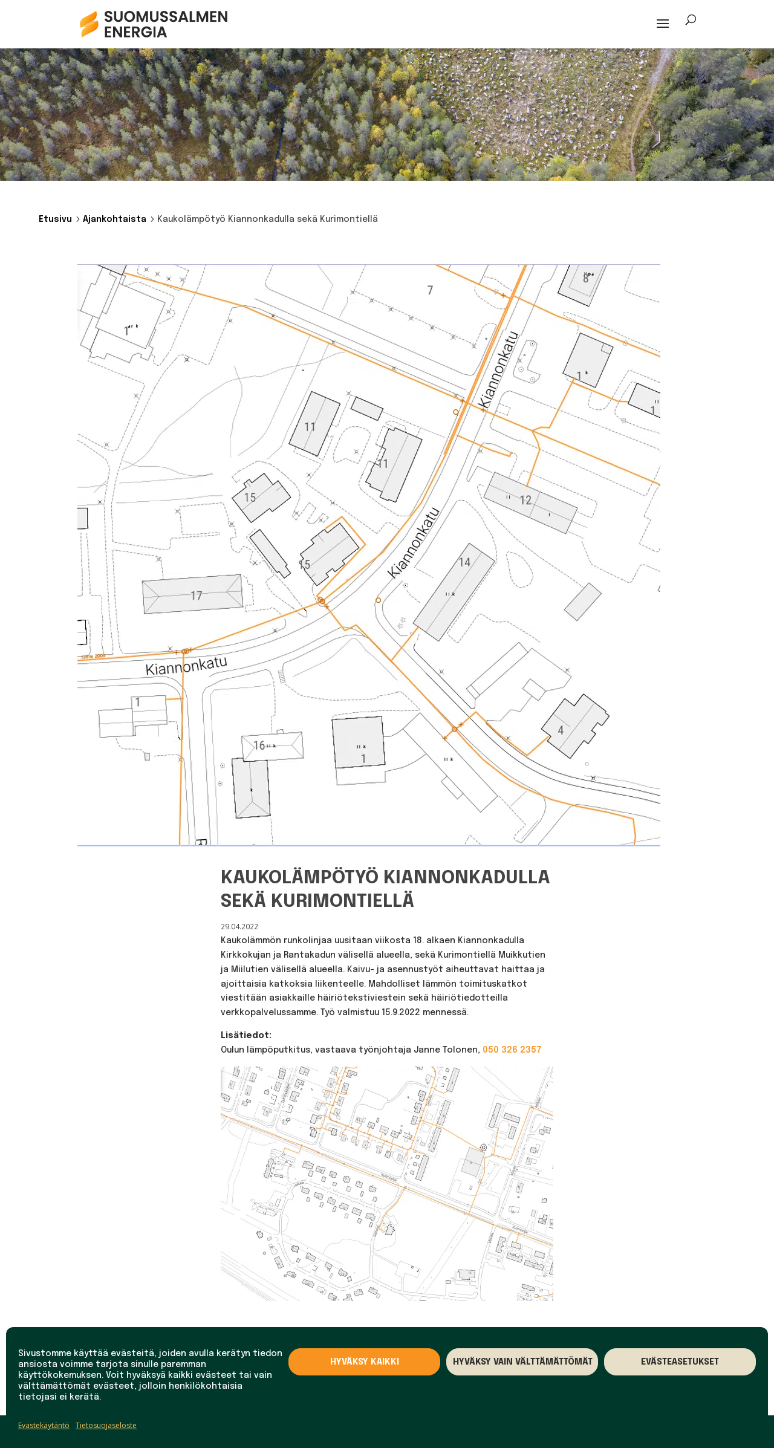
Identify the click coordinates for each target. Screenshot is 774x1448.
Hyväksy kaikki (364, 1362)
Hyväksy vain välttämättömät (523, 1362)
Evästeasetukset (680, 1362)
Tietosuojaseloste (106, 1425)
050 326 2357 (512, 1050)
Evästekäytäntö (44, 1425)
